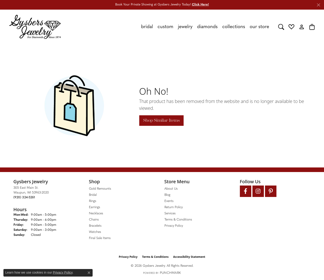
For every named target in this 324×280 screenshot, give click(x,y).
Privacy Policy (173, 226)
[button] (281, 26)
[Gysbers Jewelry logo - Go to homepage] (35, 27)
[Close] (318, 5)
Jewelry (185, 26)
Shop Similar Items (161, 120)
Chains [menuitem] (94, 219)
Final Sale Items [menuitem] (100, 238)
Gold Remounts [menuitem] (100, 189)
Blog (167, 195)
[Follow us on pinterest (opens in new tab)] (270, 191)
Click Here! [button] (200, 4)
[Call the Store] (24, 197)
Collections (233, 26)
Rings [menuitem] (92, 201)
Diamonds (207, 26)
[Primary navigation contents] (169, 27)
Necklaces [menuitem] (96, 213)
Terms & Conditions (178, 219)
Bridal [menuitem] (93, 195)
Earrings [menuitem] (94, 207)
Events (169, 201)
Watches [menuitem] (95, 232)
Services (170, 213)
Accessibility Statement (189, 257)
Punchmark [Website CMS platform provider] (170, 273)
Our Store (259, 26)
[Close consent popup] (89, 272)
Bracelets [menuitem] (95, 226)
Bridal (147, 26)
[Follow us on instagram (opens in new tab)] (258, 191)
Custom (165, 26)
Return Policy (173, 207)
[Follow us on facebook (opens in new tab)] (245, 191)
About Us (171, 189)
